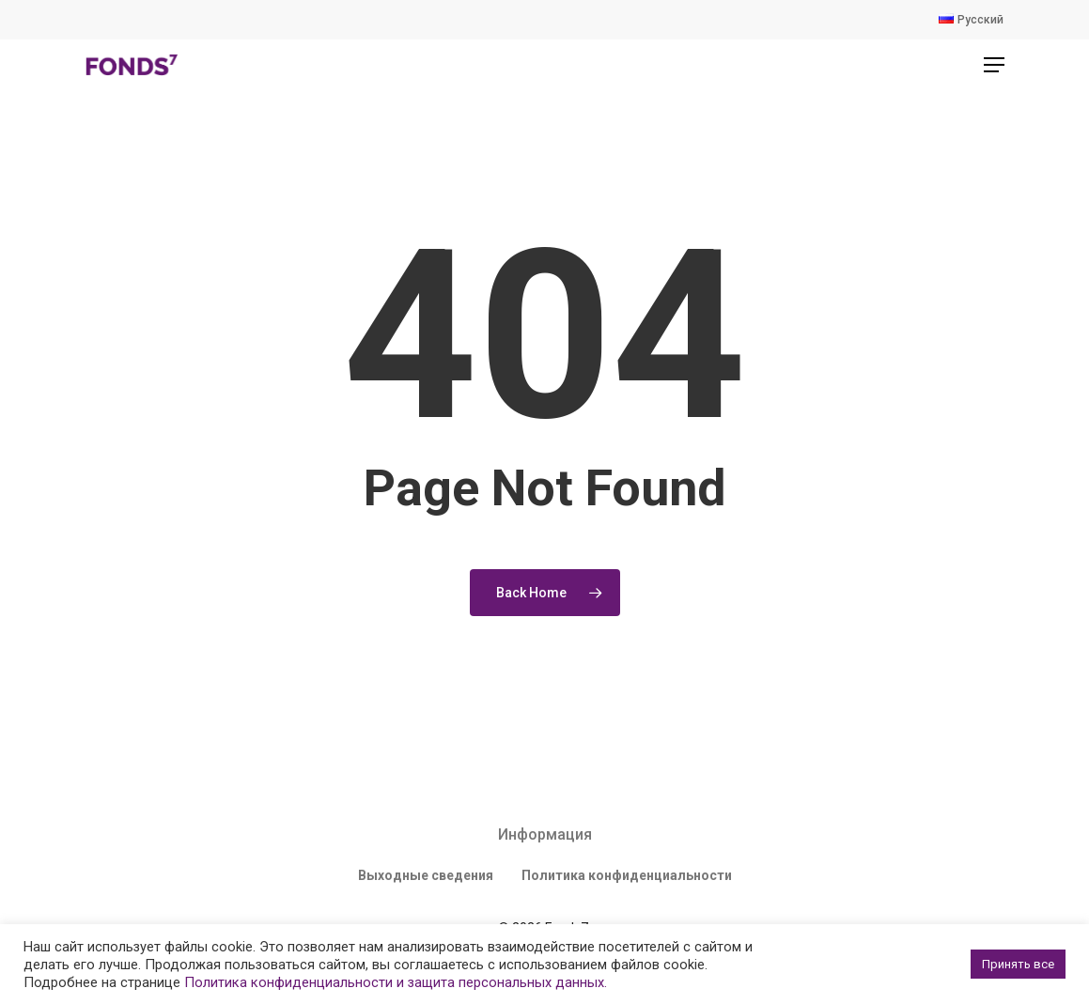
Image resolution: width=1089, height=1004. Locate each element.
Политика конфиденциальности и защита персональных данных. (395, 982)
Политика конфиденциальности (626, 875)
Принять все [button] (1018, 964)
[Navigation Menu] (994, 64)
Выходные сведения (425, 875)
